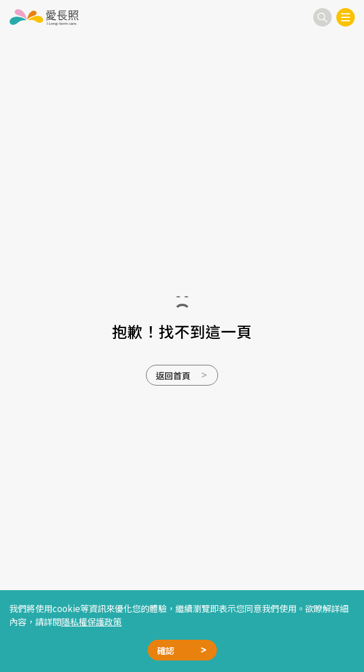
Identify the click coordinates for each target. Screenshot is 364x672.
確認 (165, 650)
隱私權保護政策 (91, 621)
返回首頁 (173, 375)
